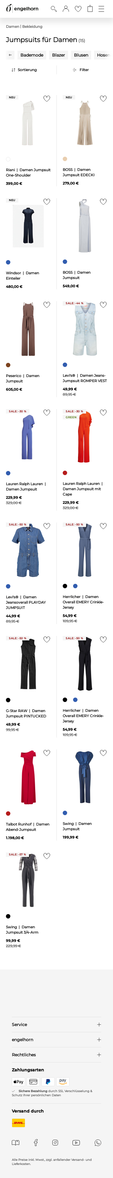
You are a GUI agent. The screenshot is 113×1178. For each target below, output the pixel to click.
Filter (84, 70)
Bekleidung (32, 26)
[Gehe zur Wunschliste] (78, 9)
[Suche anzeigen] (54, 9)
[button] (66, 9)
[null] (28, 123)
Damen (12, 26)
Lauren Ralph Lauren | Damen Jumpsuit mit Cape (83, 488)
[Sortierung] (32, 70)
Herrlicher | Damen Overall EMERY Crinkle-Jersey (83, 602)
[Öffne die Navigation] (101, 9)
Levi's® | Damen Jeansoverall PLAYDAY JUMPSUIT (26, 602)
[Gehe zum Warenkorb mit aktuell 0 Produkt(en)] (90, 9)
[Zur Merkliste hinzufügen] (45, 100)
